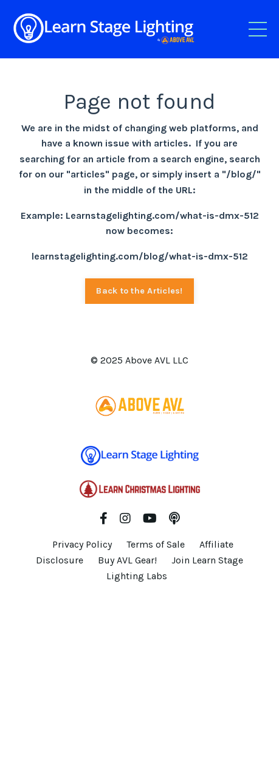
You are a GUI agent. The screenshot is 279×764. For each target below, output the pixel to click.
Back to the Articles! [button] (139, 291)
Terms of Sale (155, 544)
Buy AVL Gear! (127, 560)
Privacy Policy (82, 544)
